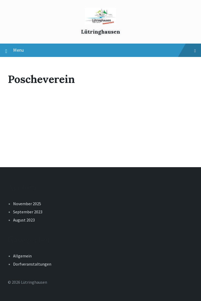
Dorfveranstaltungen (32, 264)
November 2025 (27, 203)
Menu (100, 50)
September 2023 (27, 211)
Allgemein (22, 255)
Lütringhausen (100, 31)
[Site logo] (100, 22)
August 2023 (24, 220)
